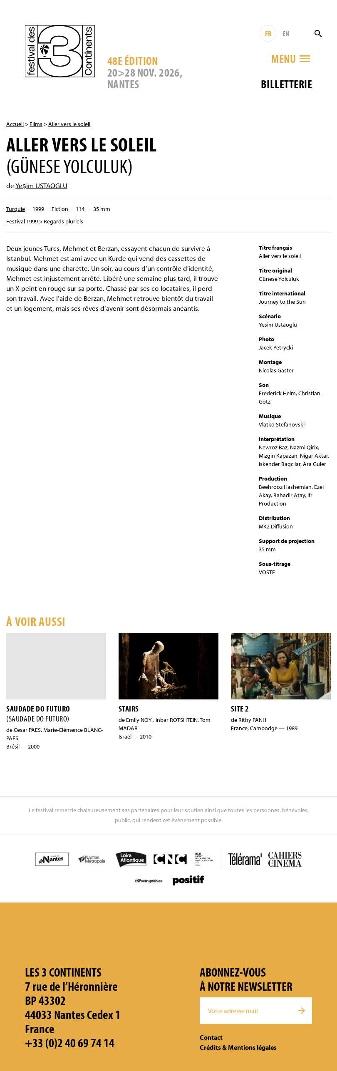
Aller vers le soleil (69, 124)
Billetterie (286, 84)
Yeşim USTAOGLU (41, 185)
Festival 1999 (22, 221)
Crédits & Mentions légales (238, 1047)
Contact (211, 1037)
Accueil (15, 124)
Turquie (15, 209)
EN (285, 33)
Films (36, 124)
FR (268, 33)
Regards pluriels (63, 221)
